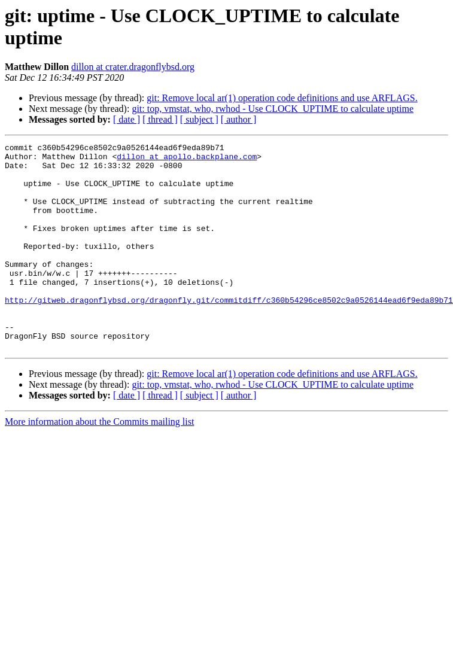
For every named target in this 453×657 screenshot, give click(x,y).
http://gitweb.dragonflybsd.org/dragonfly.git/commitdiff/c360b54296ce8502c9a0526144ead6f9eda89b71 (229, 332)
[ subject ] (199, 119)
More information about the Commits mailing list (99, 463)
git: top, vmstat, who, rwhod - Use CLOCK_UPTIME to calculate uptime (273, 109)
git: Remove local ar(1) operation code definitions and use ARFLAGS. (282, 98)
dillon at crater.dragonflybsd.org (132, 67)
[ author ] (239, 119)
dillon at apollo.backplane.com (187, 159)
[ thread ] (160, 119)
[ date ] (126, 119)
